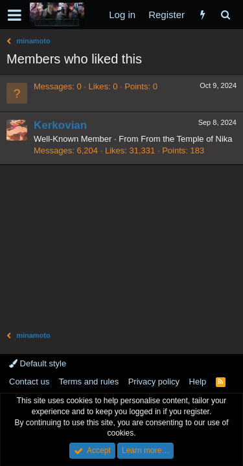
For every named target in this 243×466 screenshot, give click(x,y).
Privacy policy (153, 381)
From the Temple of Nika (186, 139)
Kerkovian (60, 125)
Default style (37, 363)
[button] (15, 15)
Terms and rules (89, 381)
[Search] (225, 15)
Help (198, 381)
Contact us (29, 381)
